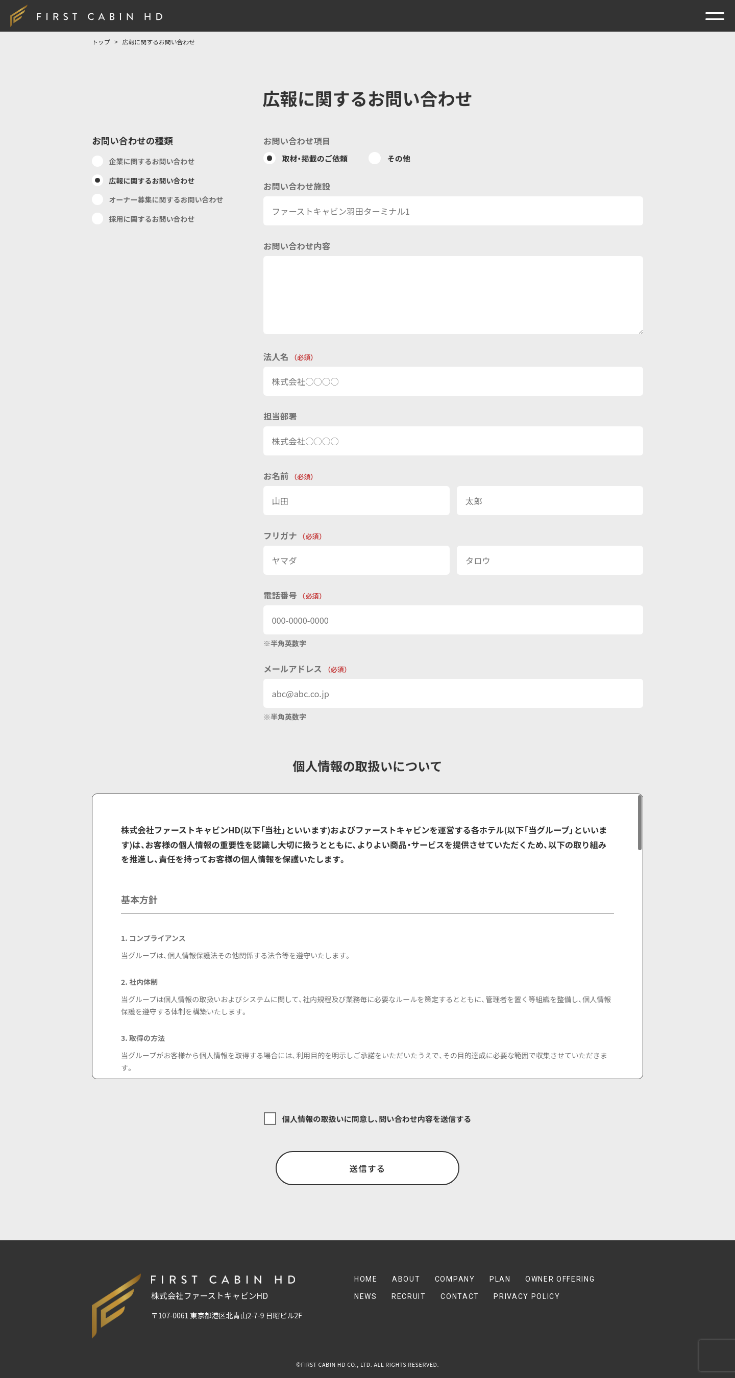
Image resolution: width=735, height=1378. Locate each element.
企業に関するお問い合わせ (152, 161)
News (365, 1296)
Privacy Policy (527, 1296)
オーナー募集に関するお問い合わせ (166, 199)
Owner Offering (560, 1279)
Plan (500, 1279)
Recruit (408, 1296)
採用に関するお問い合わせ (152, 219)
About (406, 1279)
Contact (459, 1296)
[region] (367, 936)
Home (366, 1279)
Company (455, 1279)
